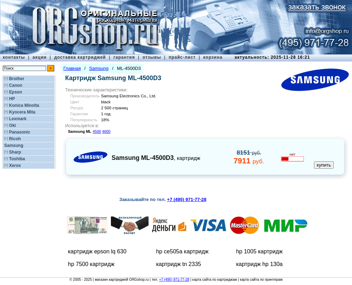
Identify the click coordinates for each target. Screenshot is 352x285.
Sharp (15, 152)
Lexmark (17, 118)
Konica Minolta (24, 105)
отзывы (152, 57)
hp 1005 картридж (259, 251)
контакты (14, 57)
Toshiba (17, 158)
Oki (12, 125)
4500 (97, 131)
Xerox (15, 165)
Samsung (13, 145)
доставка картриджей (80, 57)
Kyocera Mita (22, 112)
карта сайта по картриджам (214, 279)
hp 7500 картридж (91, 264)
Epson (15, 92)
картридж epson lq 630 (97, 251)
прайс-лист (182, 57)
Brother (16, 78)
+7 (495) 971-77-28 (174, 279)
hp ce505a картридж (182, 251)
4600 (106, 131)
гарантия (124, 57)
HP (12, 98)
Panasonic (19, 132)
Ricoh (15, 138)
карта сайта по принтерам (261, 279)
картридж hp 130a (259, 264)
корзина (212, 57)
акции (40, 57)
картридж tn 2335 (178, 264)
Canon (15, 85)
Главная (72, 68)
